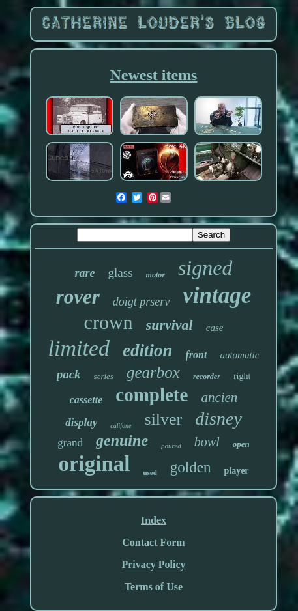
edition (148, 350)
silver (164, 419)
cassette (86, 399)
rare (85, 272)
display (81, 422)
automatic (239, 355)
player (236, 471)
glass (120, 272)
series (103, 376)
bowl (207, 441)
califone (120, 425)
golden (190, 467)
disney (218, 418)
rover (78, 296)
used (149, 472)
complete (151, 394)
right (241, 376)
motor (155, 274)
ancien (219, 397)
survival (169, 325)
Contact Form (153, 542)
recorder (206, 376)
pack (69, 374)
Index (153, 520)
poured (171, 445)
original (94, 464)
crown (108, 322)
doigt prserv (141, 301)
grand (70, 442)
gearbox (153, 372)
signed (205, 267)
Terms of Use (154, 586)
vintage (217, 295)
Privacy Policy (153, 564)
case (215, 327)
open (241, 444)
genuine (122, 440)
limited (79, 348)
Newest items (154, 74)
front (196, 354)
